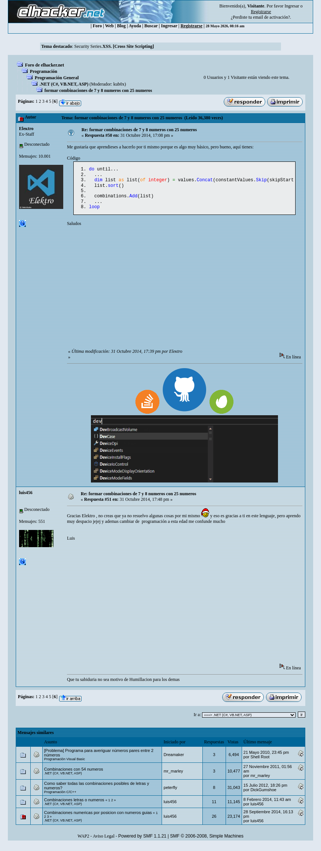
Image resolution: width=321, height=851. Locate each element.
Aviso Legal (103, 842)
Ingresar (291, 6)
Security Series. (114, 46)
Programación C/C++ (60, 798)
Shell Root (260, 763)
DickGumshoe (263, 795)
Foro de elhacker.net (44, 65)
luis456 (26, 498)
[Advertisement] (194, 296)
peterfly (170, 793)
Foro (97, 25)
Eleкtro (26, 128)
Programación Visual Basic (64, 765)
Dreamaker (173, 760)
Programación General (57, 77)
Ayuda (135, 25)
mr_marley (173, 777)
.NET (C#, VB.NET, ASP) (64, 84)
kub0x (119, 84)
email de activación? (271, 17)
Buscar (151, 25)
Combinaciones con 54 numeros (73, 775)
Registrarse (191, 25)
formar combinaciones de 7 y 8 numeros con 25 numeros (98, 90)
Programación (43, 71)
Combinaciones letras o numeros (74, 806)
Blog (121, 25)
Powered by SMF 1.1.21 (142, 842)
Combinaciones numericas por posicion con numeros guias (98, 818)
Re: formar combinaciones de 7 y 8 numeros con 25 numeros (139, 129)
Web (109, 25)
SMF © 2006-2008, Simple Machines (207, 842)
